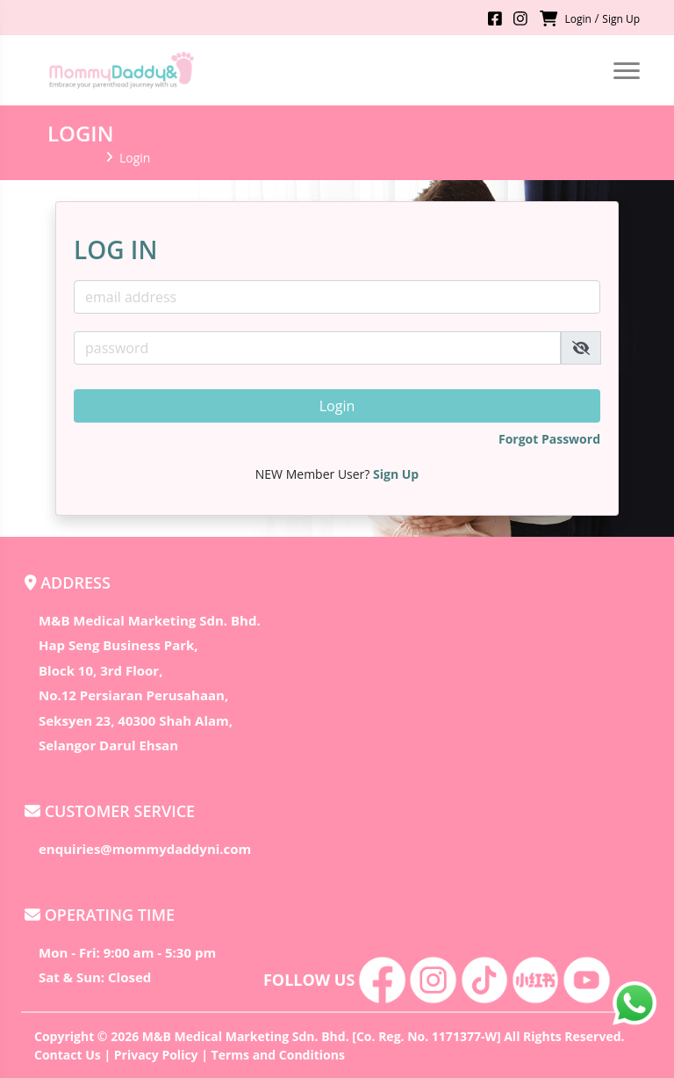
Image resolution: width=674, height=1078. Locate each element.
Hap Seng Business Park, (118, 645)
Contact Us (67, 1054)
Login (577, 18)
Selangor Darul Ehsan (108, 745)
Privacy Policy (156, 1054)
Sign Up (621, 18)
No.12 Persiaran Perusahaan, (133, 695)
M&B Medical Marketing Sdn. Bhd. (150, 620)
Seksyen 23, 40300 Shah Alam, (136, 720)
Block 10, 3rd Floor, (100, 670)
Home (73, 157)
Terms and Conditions (278, 1054)
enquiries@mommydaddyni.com (145, 848)
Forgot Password (549, 438)
